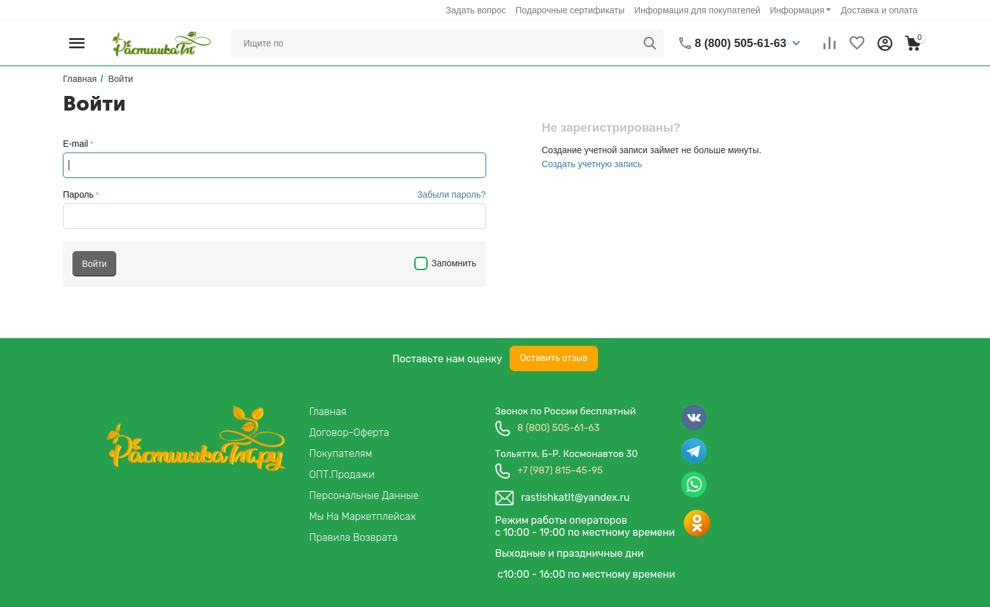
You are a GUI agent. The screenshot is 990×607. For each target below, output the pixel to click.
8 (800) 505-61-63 (558, 427)
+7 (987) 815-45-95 (560, 470)
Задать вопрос (476, 10)
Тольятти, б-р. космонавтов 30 (566, 454)
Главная (328, 412)
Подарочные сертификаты (570, 10)
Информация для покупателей (697, 10)
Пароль (78, 194)
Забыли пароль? (451, 194)
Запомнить (445, 263)
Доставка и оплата (879, 10)
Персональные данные (364, 495)
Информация (797, 10)
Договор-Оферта (349, 432)
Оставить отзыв (553, 358)
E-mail (75, 144)
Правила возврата (353, 537)
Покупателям (340, 453)
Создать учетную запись (591, 164)
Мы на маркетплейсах (362, 516)
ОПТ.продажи (342, 474)
